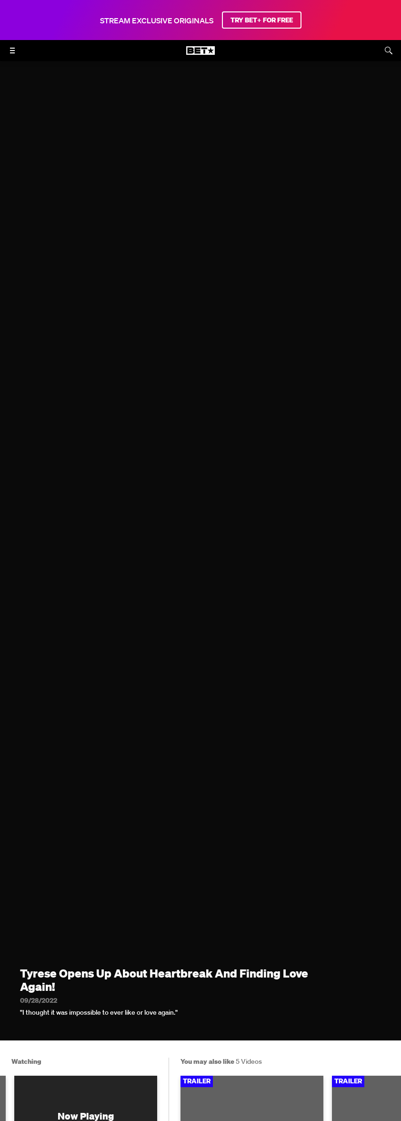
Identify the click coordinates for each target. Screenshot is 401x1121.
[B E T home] (200, 55)
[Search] (388, 50)
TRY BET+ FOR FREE (262, 20)
